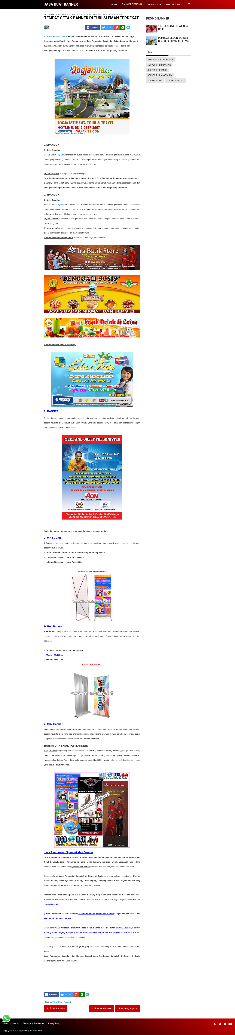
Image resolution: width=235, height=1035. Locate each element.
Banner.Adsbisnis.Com (54, 36)
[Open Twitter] (220, 1024)
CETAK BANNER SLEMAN (60, 1002)
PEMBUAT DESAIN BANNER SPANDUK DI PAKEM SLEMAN (174, 39)
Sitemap (27, 1023)
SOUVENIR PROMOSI (157, 70)
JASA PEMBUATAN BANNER (160, 59)
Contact (15, 1023)
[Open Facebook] (215, 1024)
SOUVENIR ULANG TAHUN (159, 75)
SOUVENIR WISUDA (175, 80)
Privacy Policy (54, 1023)
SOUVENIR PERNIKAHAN (159, 65)
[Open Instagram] (225, 1024)
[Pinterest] (117, 27)
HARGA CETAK (155, 4)
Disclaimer (39, 1023)
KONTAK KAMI (173, 4)
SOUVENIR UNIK (155, 80)
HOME (114, 4)
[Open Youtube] (230, 1024)
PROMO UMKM (36, 1030)
